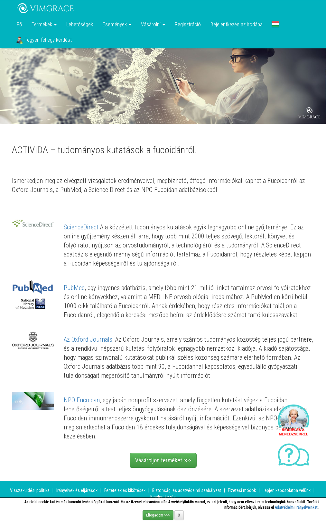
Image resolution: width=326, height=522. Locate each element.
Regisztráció (188, 24)
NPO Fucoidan (82, 400)
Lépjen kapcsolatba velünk (287, 490)
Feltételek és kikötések (124, 490)
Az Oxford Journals (88, 339)
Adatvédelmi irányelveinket (296, 507)
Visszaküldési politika (30, 490)
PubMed (74, 288)
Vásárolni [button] (153, 24)
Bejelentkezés (163, 496)
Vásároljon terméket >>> (163, 460)
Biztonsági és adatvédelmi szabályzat (186, 490)
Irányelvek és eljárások (77, 490)
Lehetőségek (79, 24)
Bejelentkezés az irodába (236, 24)
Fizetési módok (242, 490)
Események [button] (117, 24)
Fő (19, 24)
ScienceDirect (82, 227)
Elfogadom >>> (158, 515)
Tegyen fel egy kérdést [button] (44, 40)
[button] (275, 24)
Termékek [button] (44, 24)
